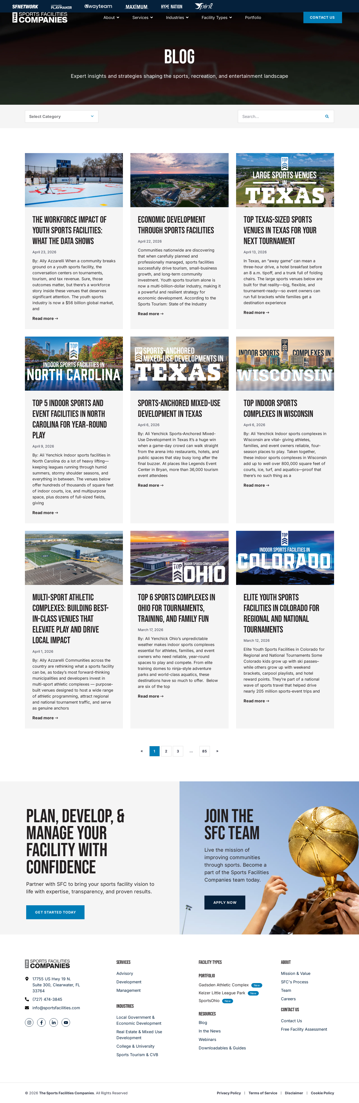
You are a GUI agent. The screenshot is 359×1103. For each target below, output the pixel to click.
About (286, 962)
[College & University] (140, 1046)
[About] (109, 22)
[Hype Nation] (171, 6)
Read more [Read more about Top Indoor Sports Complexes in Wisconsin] (255, 485)
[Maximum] (136, 6)
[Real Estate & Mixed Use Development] (140, 1035)
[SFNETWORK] (25, 6)
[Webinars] (222, 1039)
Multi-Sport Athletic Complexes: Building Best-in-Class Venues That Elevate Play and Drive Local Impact (70, 619)
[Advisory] (128, 973)
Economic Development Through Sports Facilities (176, 225)
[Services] (140, 22)
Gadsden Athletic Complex (224, 984)
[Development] (128, 982)
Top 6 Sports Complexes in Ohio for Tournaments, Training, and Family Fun (176, 608)
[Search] (327, 116)
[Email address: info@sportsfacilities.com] (53, 1008)
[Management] (128, 990)
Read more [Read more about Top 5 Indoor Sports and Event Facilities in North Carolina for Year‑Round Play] (43, 512)
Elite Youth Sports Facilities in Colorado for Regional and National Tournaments (281, 614)
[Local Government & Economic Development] (140, 1020)
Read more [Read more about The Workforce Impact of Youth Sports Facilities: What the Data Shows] (43, 318)
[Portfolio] (253, 22)
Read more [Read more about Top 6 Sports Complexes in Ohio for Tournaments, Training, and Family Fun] (149, 696)
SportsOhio (209, 1000)
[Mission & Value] (295, 973)
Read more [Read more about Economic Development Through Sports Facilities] (149, 313)
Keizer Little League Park (222, 992)
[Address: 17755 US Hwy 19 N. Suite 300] (53, 985)
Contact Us (290, 1010)
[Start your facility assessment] (55, 912)
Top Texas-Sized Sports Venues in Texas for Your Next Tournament (280, 231)
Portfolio (207, 976)
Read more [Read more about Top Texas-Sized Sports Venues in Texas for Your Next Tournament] (255, 312)
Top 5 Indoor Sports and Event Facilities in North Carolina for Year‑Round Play (69, 419)
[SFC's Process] (295, 982)
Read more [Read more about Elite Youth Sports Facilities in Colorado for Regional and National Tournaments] (255, 700)
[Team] (295, 990)
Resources (207, 1014)
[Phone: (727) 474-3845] (53, 999)
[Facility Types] (214, 22)
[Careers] (295, 999)
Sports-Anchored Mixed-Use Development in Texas (179, 409)
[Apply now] (224, 903)
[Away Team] (98, 6)
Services (123, 962)
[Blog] (222, 1022)
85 (206, 749)
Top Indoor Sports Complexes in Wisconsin (278, 409)
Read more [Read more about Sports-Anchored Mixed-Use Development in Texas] (149, 485)
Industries (125, 1006)
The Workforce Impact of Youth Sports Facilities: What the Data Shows (69, 231)
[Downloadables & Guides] (222, 1048)
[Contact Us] (322, 22)
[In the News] (222, 1031)
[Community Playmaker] (61, 6)
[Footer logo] (47, 963)
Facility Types (210, 962)
